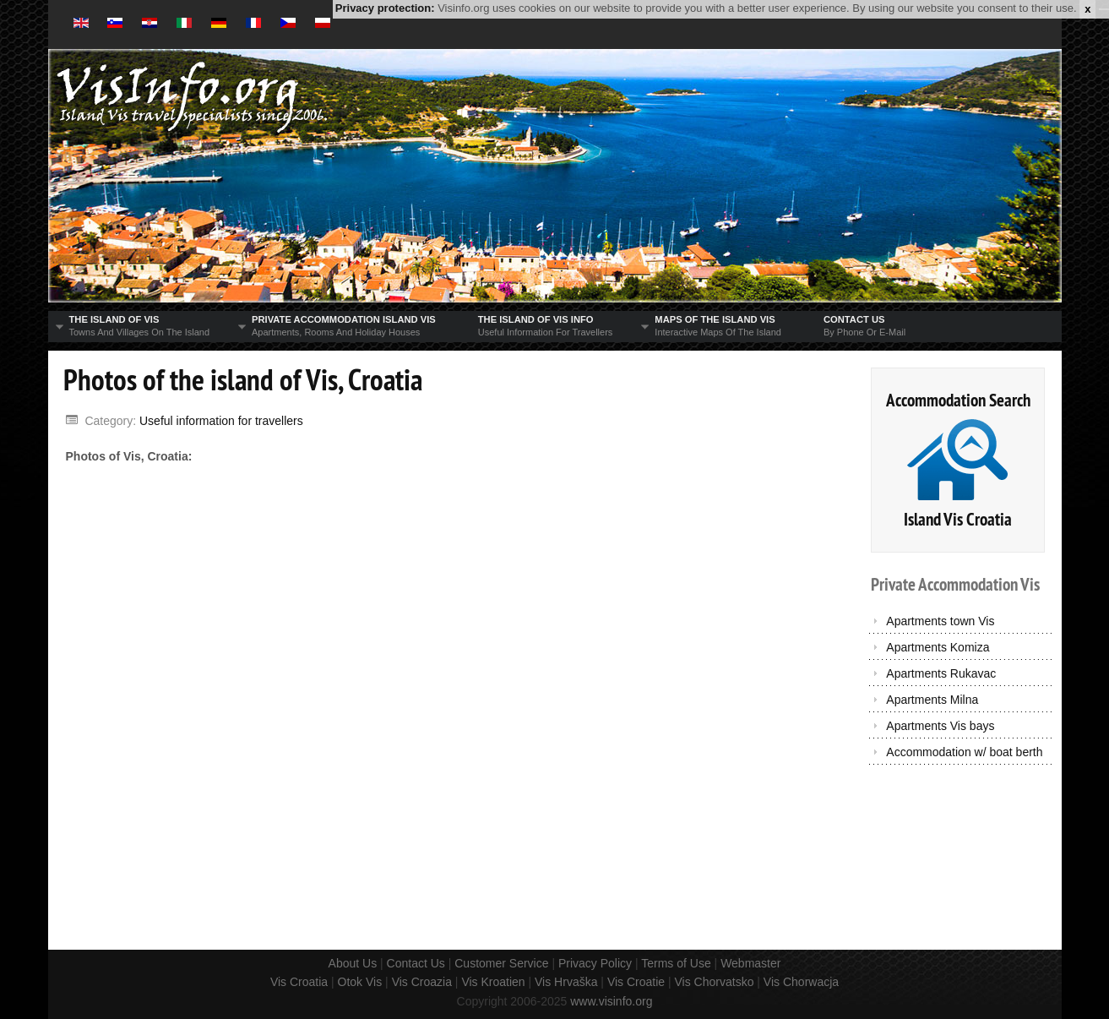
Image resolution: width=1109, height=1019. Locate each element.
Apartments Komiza (937, 647)
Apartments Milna (932, 699)
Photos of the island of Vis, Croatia (242, 379)
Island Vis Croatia (958, 519)
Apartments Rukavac (941, 673)
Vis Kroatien (493, 982)
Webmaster (750, 963)
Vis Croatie (636, 982)
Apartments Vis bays (940, 726)
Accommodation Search (958, 400)
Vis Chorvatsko (714, 982)
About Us (353, 963)
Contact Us (416, 963)
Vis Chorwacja (801, 982)
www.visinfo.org (611, 1001)
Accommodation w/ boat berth (964, 752)
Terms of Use (675, 963)
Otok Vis (360, 982)
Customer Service (501, 963)
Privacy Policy (595, 963)
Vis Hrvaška (566, 982)
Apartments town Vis (940, 621)
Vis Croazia (422, 982)
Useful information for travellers (221, 421)
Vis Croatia (299, 982)
